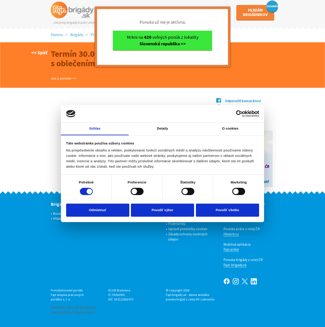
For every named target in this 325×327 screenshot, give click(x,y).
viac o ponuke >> (63, 78)
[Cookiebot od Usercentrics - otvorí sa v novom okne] (239, 113)
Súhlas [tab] (94, 128)
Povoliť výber (162, 210)
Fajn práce (231, 249)
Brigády (76, 34)
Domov (57, 34)
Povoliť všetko (227, 210)
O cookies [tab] (230, 128)
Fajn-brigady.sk (234, 265)
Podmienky (177, 223)
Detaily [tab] (162, 128)
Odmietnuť (97, 210)
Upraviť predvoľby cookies (187, 228)
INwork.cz (231, 234)
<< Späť (39, 52)
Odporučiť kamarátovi (238, 100)
